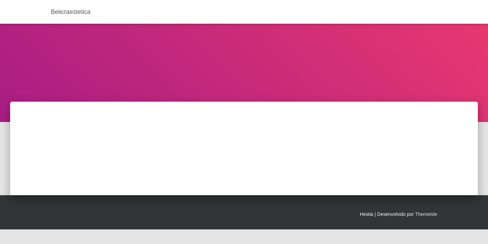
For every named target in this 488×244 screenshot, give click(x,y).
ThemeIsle (426, 214)
